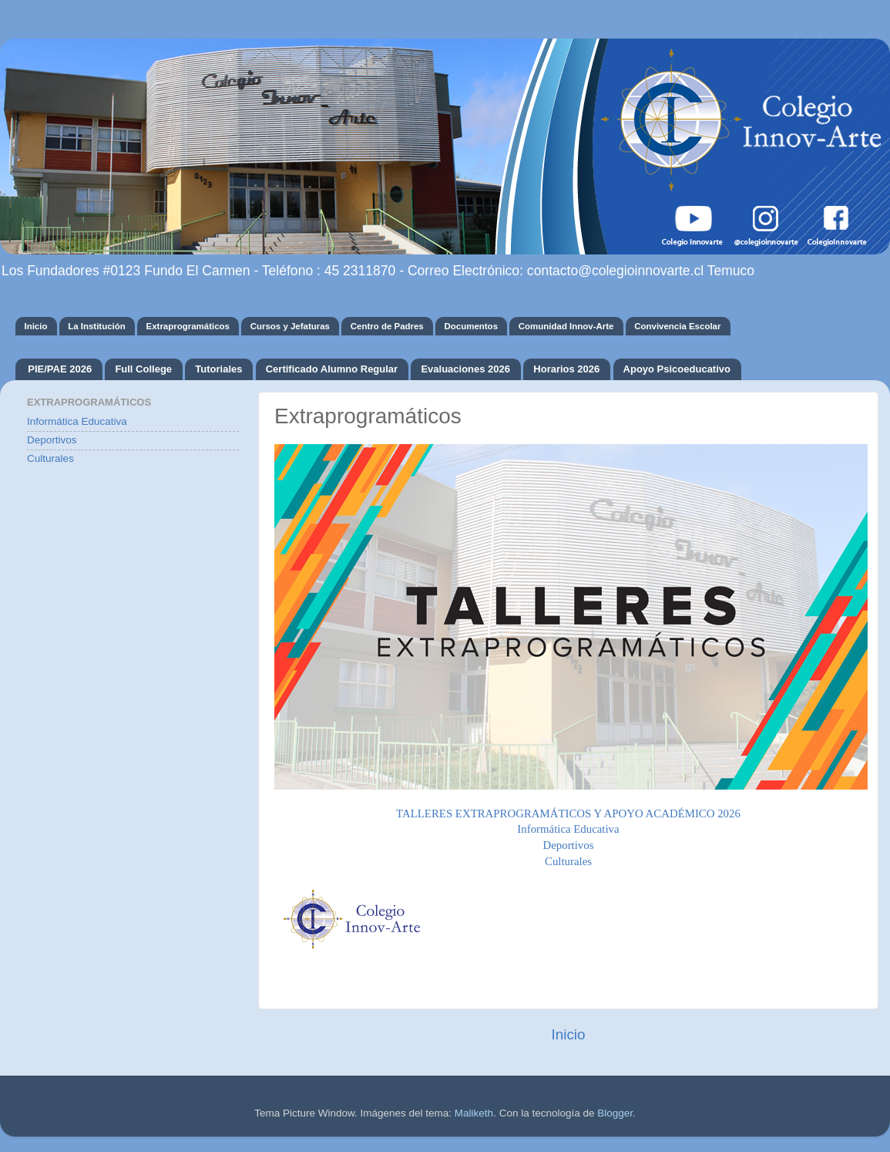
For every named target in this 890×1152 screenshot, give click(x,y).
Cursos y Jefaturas (290, 326)
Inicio (35, 326)
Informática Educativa (77, 421)
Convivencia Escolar (677, 326)
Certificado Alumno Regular (332, 369)
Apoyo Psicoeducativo (676, 369)
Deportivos (52, 440)
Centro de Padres (387, 326)
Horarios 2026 (566, 369)
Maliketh (474, 1113)
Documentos (471, 326)
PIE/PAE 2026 (60, 369)
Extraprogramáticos (188, 326)
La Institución (97, 326)
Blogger (615, 1113)
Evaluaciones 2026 (465, 369)
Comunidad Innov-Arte (566, 326)
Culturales (568, 861)
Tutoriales (218, 369)
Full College (143, 369)
